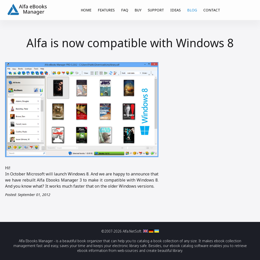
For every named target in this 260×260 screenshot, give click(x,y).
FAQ (124, 10)
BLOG (192, 10)
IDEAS (175, 10)
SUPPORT (156, 10)
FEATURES (106, 10)
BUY (138, 10)
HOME (86, 10)
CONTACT (211, 10)
